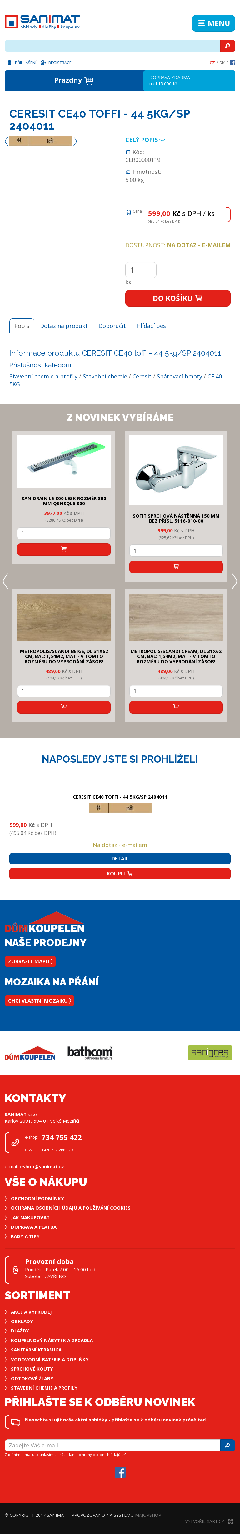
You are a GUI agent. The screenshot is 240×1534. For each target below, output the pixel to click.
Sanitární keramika (36, 1349)
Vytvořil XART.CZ (209, 1521)
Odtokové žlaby (32, 1378)
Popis (21, 325)
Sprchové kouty (32, 1369)
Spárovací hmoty (179, 376)
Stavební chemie (105, 376)
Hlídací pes (151, 325)
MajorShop (148, 1515)
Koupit (120, 873)
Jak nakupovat (30, 1217)
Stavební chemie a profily (43, 376)
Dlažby (20, 1330)
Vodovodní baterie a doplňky (50, 1359)
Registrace (56, 62)
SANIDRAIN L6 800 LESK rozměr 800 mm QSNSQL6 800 (64, 501)
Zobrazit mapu (30, 961)
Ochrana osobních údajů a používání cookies (71, 1208)
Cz (212, 63)
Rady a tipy (25, 1236)
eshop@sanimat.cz (42, 1166)
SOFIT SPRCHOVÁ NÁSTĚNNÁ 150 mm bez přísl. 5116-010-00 (176, 518)
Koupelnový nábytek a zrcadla (52, 1340)
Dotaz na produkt (64, 325)
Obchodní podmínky (37, 1198)
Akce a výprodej (31, 1312)
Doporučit (112, 325)
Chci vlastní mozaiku (39, 1000)
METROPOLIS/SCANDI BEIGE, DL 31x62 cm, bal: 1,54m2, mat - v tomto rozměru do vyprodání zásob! (64, 656)
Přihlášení (21, 62)
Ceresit (142, 376)
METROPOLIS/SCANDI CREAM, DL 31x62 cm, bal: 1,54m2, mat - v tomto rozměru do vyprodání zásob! (176, 656)
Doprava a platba (34, 1227)
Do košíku (178, 298)
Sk (222, 63)
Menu (213, 23)
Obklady (22, 1321)
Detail (120, 858)
